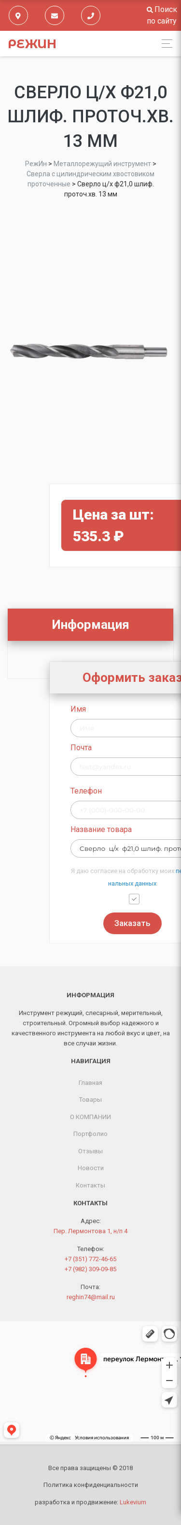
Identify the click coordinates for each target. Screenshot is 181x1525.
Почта (114, 747)
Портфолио (90, 1133)
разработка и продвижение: (90, 1502)
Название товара (135, 829)
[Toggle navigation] (164, 43)
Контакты (90, 1185)
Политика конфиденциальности (90, 1484)
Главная (90, 1082)
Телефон (120, 790)
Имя (112, 709)
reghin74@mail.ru (91, 1297)
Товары (90, 1099)
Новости (91, 1168)
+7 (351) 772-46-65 (90, 1259)
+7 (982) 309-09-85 (90, 1269)
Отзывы (90, 1151)
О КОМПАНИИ (90, 1117)
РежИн (32, 44)
